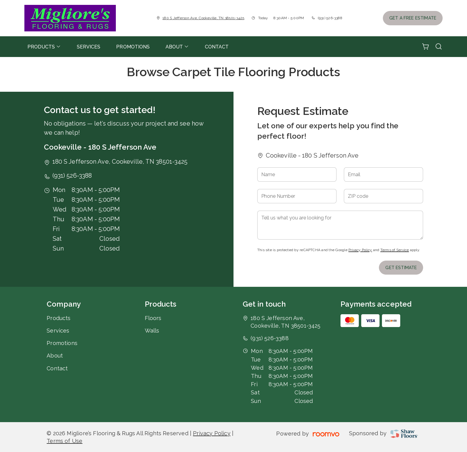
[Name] (297, 174)
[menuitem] (44, 46)
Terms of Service (394, 250)
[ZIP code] (383, 196)
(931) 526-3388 (330, 18)
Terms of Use (64, 441)
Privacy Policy (360, 250)
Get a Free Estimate (412, 18)
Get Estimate (401, 267)
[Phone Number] (297, 196)
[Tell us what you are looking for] (340, 225)
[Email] (383, 174)
